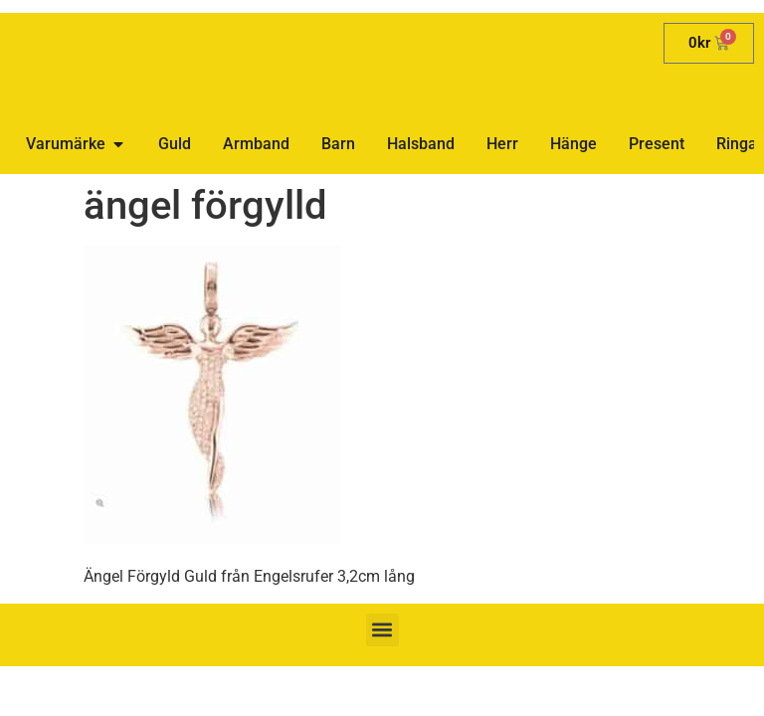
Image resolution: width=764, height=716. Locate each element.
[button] (382, 630)
